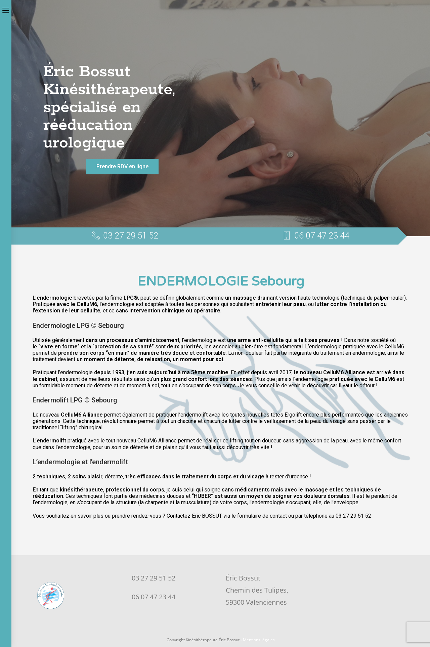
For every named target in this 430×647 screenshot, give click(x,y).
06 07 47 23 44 (153, 596)
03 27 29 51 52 (153, 578)
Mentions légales (259, 640)
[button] (122, 166)
